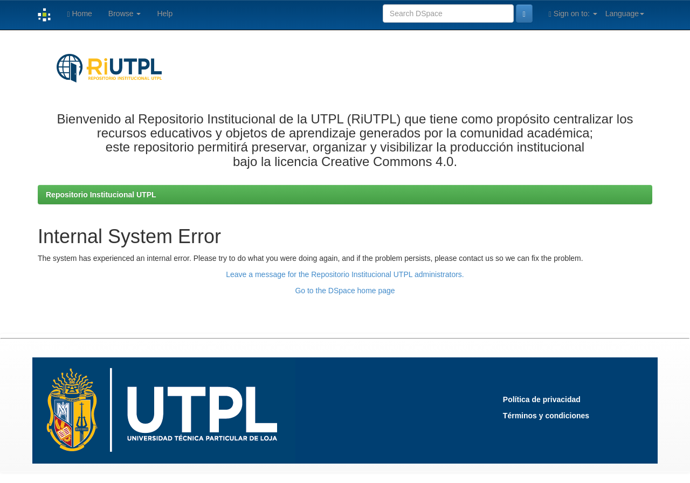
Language (624, 13)
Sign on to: (573, 13)
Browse (124, 13)
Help (164, 13)
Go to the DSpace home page (345, 290)
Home (79, 13)
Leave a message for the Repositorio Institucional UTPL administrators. (345, 274)
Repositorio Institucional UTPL (101, 194)
